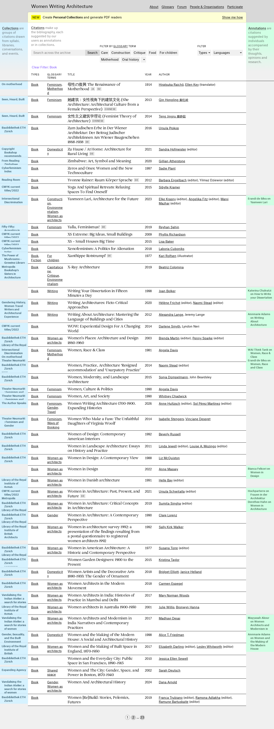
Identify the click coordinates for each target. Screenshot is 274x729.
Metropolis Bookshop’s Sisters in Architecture (11, 272)
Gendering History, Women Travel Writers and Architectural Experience (14, 309)
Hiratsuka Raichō (171, 84)
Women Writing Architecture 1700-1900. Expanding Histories (102, 405)
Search (92, 52)
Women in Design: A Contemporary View (103, 458)
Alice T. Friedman (171, 635)
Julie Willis (166, 607)
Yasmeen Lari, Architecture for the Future (103, 199)
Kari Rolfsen (167, 256)
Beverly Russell (170, 434)
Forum (182, 7)
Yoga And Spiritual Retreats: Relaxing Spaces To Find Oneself (99, 189)
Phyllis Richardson (172, 234)
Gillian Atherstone (172, 161)
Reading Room (11, 179)
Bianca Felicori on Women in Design (259, 472)
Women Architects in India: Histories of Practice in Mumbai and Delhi (101, 597)
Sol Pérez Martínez (206, 403)
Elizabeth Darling (171, 646)
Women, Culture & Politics (90, 389)
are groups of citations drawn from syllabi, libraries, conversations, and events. (13, 40)
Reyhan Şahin (169, 227)
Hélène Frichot (169, 303)
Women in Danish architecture (94, 480)
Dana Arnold (168, 682)
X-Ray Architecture (84, 267)
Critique (139, 52)
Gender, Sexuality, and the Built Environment (13, 638)
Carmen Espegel (171, 583)
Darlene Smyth (169, 326)
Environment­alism (55, 210)
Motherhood (110, 59)
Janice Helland (191, 572)
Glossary (168, 7)
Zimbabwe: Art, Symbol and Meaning (99, 161)
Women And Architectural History (97, 682)
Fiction (36, 260)
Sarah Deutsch (169, 670)
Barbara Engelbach (173, 180)
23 (142, 717)
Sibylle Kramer (169, 187)
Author (164, 74)
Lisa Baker (166, 241)
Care (104, 52)
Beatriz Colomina (171, 267)
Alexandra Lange (171, 314)
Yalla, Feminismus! (84, 227)
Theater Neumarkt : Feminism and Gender (13, 392)
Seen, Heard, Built (13, 99)
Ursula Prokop (169, 128)
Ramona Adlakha (207, 697)
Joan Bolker (167, 291)
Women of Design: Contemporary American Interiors (97, 436)
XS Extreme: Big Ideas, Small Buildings (100, 234)
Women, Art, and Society (89, 396)
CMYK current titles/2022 (11, 188)
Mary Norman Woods (174, 595)
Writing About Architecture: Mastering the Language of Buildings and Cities (103, 317)
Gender (52, 407)
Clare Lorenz (168, 515)
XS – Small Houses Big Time (91, 241)
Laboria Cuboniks (171, 249)
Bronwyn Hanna (187, 607)
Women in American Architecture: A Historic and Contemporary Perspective (101, 550)
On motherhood (12, 84)
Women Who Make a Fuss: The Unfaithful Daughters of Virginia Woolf (103, 421)
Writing (52, 291)
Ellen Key (192, 84)
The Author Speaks (14, 403)
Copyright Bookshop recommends (11, 152)
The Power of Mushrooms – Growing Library (13, 259)
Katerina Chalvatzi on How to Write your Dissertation (260, 294)
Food (152, 52)
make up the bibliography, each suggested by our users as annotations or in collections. (47, 36)
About (154, 7)
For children (168, 52)
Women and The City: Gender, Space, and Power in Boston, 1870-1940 (103, 672)
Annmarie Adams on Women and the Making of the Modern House (259, 641)
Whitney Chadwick (173, 396)
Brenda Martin (169, 338)
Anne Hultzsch (169, 403)
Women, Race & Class (86, 350)
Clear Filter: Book (44, 67)
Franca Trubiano (171, 697)
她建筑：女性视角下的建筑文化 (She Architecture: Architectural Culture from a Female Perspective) (103, 104)
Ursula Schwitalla (172, 491)
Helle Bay (166, 480)
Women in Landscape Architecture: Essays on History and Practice (104, 448)
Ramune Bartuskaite (173, 701)
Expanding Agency (14, 670)
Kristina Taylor (169, 560)
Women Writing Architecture (62, 6)
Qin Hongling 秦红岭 (173, 100)
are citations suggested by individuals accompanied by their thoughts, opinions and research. (259, 45)
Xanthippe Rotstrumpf (86, 256)
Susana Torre (168, 548)
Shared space (52, 672)
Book (34, 84)
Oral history (130, 59)
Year (148, 74)
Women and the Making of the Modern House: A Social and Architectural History (103, 637)
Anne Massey (168, 469)
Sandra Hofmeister (172, 149)
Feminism (54, 84)
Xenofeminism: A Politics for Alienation (101, 249)
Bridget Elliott (169, 572)
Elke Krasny (167, 199)
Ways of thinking (53, 425)
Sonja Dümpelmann (173, 377)
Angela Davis (168, 350)
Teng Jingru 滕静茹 (172, 116)
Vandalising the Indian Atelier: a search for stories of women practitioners (14, 602)
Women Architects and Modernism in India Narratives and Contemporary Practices (100, 623)
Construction (120, 52)
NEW (35, 17)
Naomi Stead (202, 303)
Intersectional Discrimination (12, 200)
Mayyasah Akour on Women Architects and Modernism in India (258, 625)
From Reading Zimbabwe (11, 162)
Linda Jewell (168, 446)
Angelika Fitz (198, 199)
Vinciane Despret (197, 419)
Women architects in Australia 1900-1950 (102, 607)
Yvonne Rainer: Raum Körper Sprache (100, 180)
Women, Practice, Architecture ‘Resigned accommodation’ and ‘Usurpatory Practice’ (104, 367)
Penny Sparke (202, 338)
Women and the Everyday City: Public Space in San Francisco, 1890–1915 (100, 661)
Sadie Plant (167, 168)
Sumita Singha (170, 503)
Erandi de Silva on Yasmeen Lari (259, 200)
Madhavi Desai (169, 618)
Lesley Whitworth (209, 646)
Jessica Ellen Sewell (173, 658)
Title (71, 74)
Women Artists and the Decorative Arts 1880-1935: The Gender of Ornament (101, 574)
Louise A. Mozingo (203, 446)
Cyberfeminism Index (11, 169)
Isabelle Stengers (171, 419)
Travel (51, 412)
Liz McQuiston (169, 458)
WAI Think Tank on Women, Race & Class (260, 353)
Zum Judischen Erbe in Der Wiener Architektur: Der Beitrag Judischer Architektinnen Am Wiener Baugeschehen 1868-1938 (103, 135)
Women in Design (83, 469)
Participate (235, 7)
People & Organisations (207, 7)
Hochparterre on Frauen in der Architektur (258, 494)
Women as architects (55, 218)
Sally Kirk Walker (171, 527)
